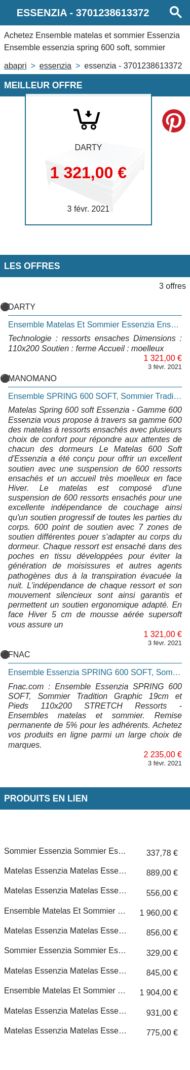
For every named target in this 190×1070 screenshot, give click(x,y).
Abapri (15, 65)
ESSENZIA (55, 65)
